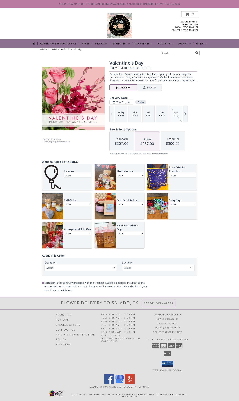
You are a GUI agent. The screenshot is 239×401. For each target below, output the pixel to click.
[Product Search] (177, 53)
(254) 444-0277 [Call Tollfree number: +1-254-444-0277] (173, 331)
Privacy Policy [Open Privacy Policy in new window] (147, 394)
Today (141, 102)
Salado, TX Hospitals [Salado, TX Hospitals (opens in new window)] (136, 386)
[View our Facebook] (109, 382)
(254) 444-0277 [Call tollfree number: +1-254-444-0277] (190, 30)
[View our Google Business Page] (119, 382)
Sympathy (121, 43)
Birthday (101, 43)
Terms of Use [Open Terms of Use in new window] (129, 396)
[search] (196, 53)
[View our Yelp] (130, 382)
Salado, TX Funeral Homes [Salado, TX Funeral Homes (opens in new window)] (105, 386)
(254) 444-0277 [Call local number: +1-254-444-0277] (190, 27)
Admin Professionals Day (58, 43)
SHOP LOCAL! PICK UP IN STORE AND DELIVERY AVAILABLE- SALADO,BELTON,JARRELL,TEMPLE (119, 4)
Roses (85, 43)
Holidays (166, 43)
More (201, 43)
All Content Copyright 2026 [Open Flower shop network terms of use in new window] (89, 394)
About (184, 43)
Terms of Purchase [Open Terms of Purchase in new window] (172, 394)
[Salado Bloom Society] (119, 25)
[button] (190, 14)
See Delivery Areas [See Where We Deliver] (158, 303)
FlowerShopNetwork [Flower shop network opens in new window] (121, 394)
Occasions (144, 43)
